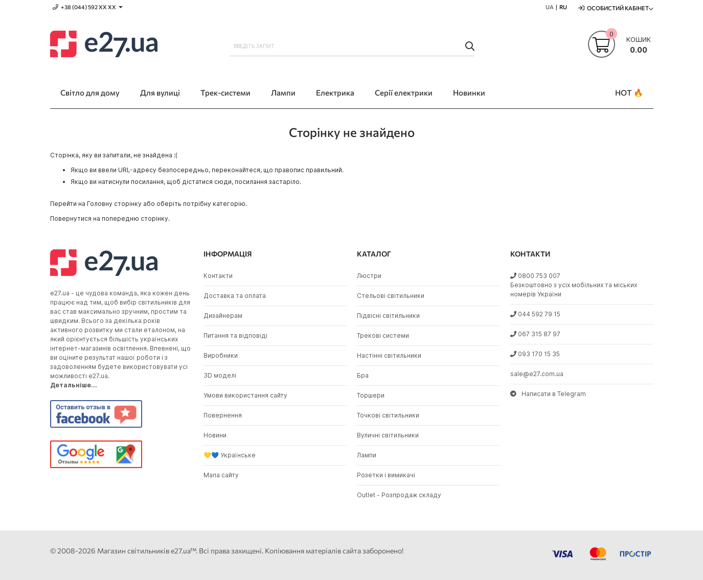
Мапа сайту (221, 475)
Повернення (222, 415)
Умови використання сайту (245, 395)
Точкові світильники (388, 415)
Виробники (220, 355)
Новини (214, 435)
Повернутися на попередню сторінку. (110, 218)
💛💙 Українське (229, 455)
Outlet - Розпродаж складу (399, 495)
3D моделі (219, 375)
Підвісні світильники (388, 315)
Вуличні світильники (388, 435)
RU (563, 7)
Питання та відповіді (235, 335)
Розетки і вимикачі (386, 475)
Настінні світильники (389, 355)
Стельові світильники (390, 295)
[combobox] (351, 46)
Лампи (366, 455)
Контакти (218, 276)
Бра (363, 375)
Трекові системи (383, 335)
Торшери (370, 395)
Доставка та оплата (234, 295)
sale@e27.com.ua (536, 374)
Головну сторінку (114, 203)
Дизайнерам (222, 315)
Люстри (369, 276)
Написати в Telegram (548, 394)
